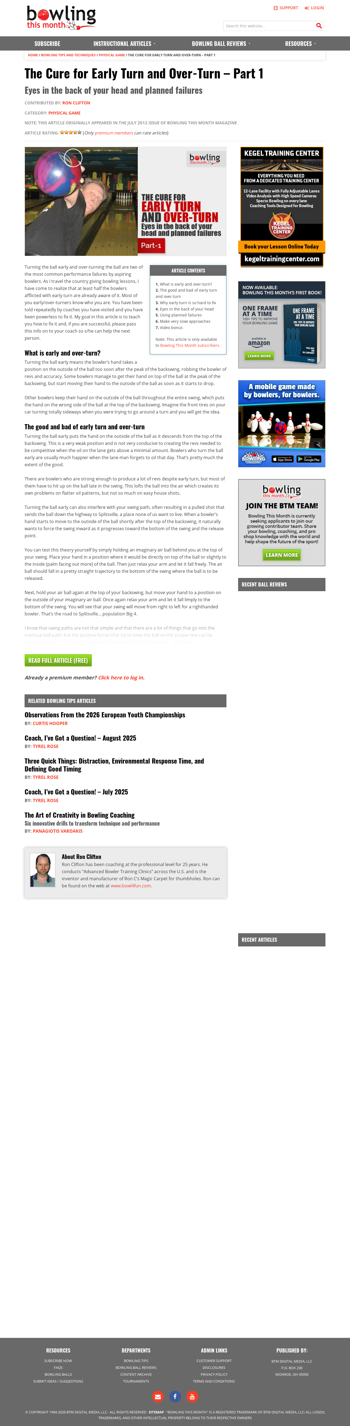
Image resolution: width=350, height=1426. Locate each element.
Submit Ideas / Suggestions (58, 1380)
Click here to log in (120, 677)
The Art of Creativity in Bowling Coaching (80, 814)
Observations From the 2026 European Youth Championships (105, 714)
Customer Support (214, 1360)
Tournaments (136, 1380)
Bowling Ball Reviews (136, 1367)
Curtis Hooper (50, 723)
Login (313, 7)
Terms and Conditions (214, 1380)
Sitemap (156, 1411)
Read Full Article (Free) (58, 660)
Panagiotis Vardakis (58, 830)
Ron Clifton (76, 102)
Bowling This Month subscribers (189, 345)
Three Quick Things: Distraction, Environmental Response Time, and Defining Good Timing (114, 764)
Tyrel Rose (46, 746)
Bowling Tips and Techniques (68, 55)
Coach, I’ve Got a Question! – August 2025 (80, 737)
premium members (115, 133)
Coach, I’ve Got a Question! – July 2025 (76, 791)
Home (33, 55)
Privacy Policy (214, 1374)
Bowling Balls (58, 1374)
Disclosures (214, 1367)
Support (286, 8)
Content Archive (136, 1374)
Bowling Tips (136, 1360)
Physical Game (112, 55)
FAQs (58, 1367)
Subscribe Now (58, 1360)
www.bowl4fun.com (131, 885)
